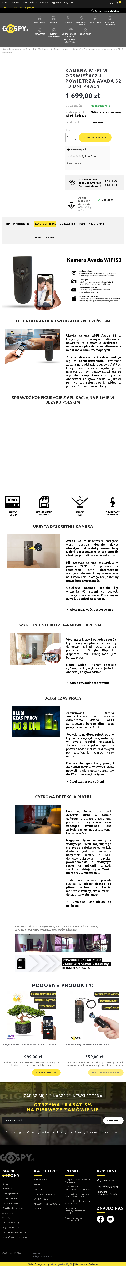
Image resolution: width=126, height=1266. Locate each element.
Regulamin (38, 1253)
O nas (5, 2)
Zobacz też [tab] (67, 224)
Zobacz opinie (74, 163)
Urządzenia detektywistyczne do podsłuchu (75, 1210)
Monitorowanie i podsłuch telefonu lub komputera (70, 38)
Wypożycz (56, 2)
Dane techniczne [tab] (45, 224)
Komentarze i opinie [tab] (92, 224)
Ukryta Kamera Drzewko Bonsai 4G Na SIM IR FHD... (30, 1045)
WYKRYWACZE (41, 1199)
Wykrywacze (95, 22)
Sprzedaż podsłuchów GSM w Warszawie (78, 1202)
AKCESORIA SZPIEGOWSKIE (47, 1204)
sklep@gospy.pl (108, 1186)
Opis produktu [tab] (17, 224)
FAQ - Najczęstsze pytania (14, 1232)
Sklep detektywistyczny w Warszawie (77, 1181)
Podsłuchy (68, 22)
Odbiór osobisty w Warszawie (84, 200)
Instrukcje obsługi (10, 1222)
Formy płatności (10, 1194)
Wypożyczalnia (9, 1218)
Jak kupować (8, 1213)
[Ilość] (69, 137)
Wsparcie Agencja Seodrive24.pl (73, 1219)
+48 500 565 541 (111, 183)
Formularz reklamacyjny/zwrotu (107, 1193)
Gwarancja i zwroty (11, 1203)
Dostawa (15, 2)
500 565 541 (109, 1180)
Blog (66, 2)
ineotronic (98, 122)
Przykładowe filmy (11, 1227)
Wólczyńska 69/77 (61, 1264)
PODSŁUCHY (40, 1189)
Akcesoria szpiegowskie (110, 23)
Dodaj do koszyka (95, 137)
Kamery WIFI (54, 22)
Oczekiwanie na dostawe (105, 1072)
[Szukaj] (107, 11)
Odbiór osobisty (29, 2)
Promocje (44, 2)
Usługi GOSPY (85, 34)
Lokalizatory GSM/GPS (81, 23)
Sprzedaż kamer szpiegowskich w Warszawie (78, 1188)
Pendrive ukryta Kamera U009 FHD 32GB (87, 1045)
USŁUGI (37, 1208)
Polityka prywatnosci (42, 1256)
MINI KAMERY (40, 1180)
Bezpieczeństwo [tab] (45, 237)
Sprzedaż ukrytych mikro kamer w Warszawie (77, 1195)
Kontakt (74, 2)
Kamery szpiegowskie (54, 35)
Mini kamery (39, 22)
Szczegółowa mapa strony (14, 1237)
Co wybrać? (40, 34)
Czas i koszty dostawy (12, 1208)
